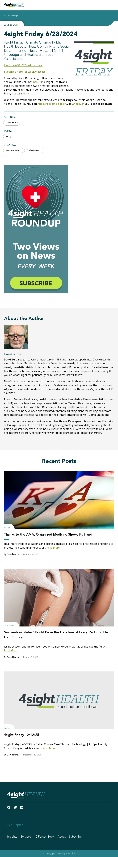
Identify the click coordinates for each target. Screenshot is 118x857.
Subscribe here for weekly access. (25, 71)
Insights (12, 836)
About (62, 836)
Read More (53, 547)
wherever (78, 104)
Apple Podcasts (47, 104)
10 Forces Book (44, 836)
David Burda (12, 123)
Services (26, 836)
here (36, 82)
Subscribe (75, 836)
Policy (8, 137)
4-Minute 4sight (13, 150)
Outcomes (9, 625)
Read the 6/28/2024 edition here (23, 65)
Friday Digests (34, 150)
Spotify (62, 104)
